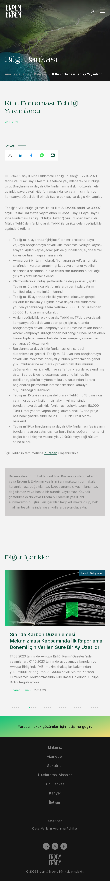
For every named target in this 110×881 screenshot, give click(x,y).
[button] (12, 707)
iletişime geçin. (79, 726)
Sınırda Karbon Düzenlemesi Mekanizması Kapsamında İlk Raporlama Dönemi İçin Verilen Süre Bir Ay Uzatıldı (56, 641)
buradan (50, 453)
